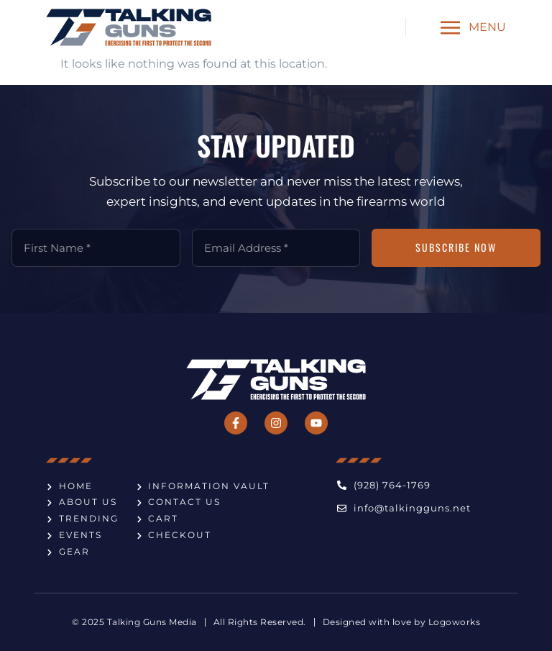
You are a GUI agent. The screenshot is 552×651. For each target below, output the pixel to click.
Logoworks (454, 622)
